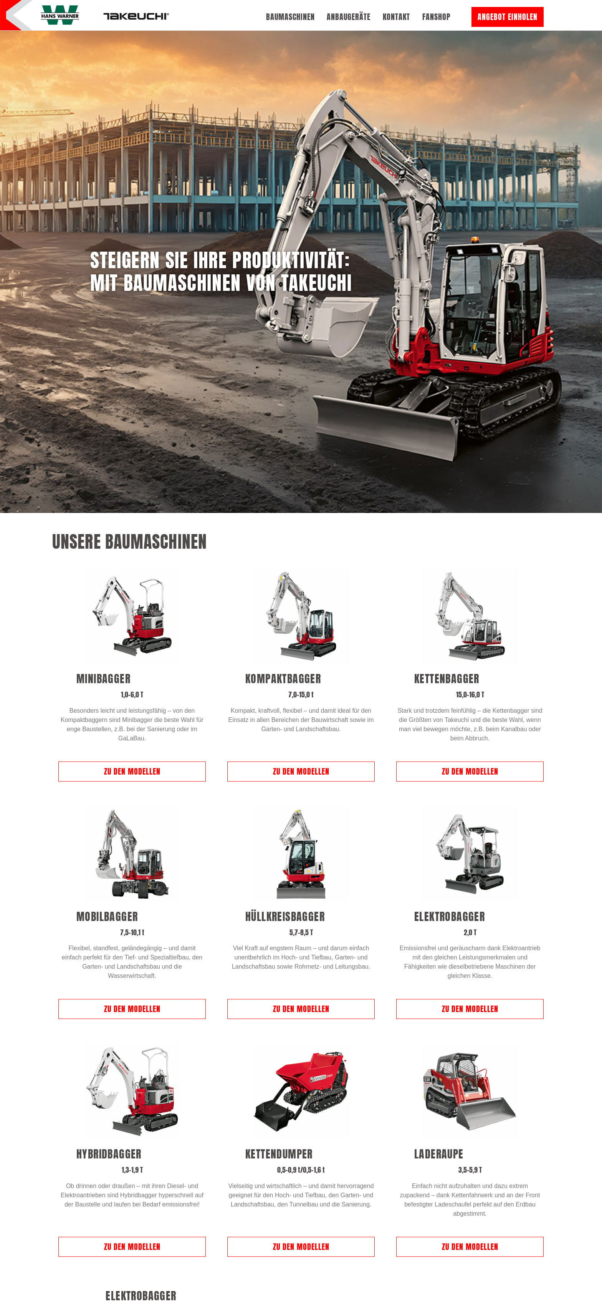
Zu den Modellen (132, 714)
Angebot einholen (508, 17)
